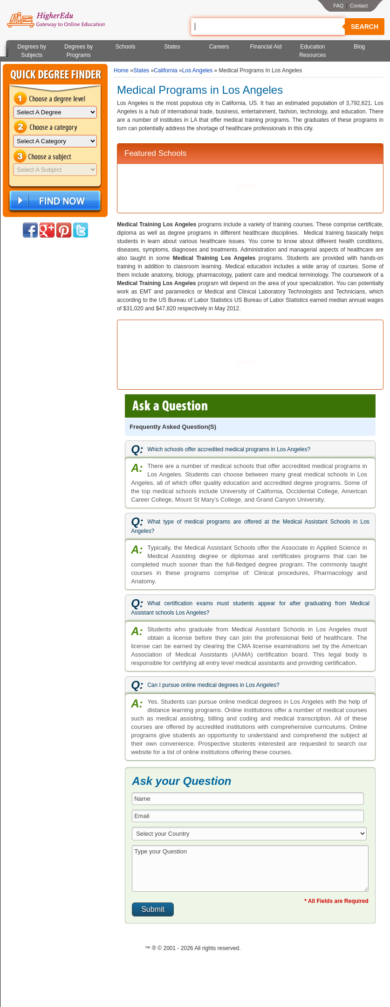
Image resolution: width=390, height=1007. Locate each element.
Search (364, 26)
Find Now (54, 201)
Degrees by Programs (78, 50)
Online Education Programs (55, 20)
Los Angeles (197, 70)
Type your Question (250, 868)
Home (121, 70)
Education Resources (312, 50)
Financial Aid (265, 46)
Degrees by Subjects (32, 50)
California (166, 70)
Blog (359, 46)
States (172, 46)
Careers (219, 46)
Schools (126, 46)
